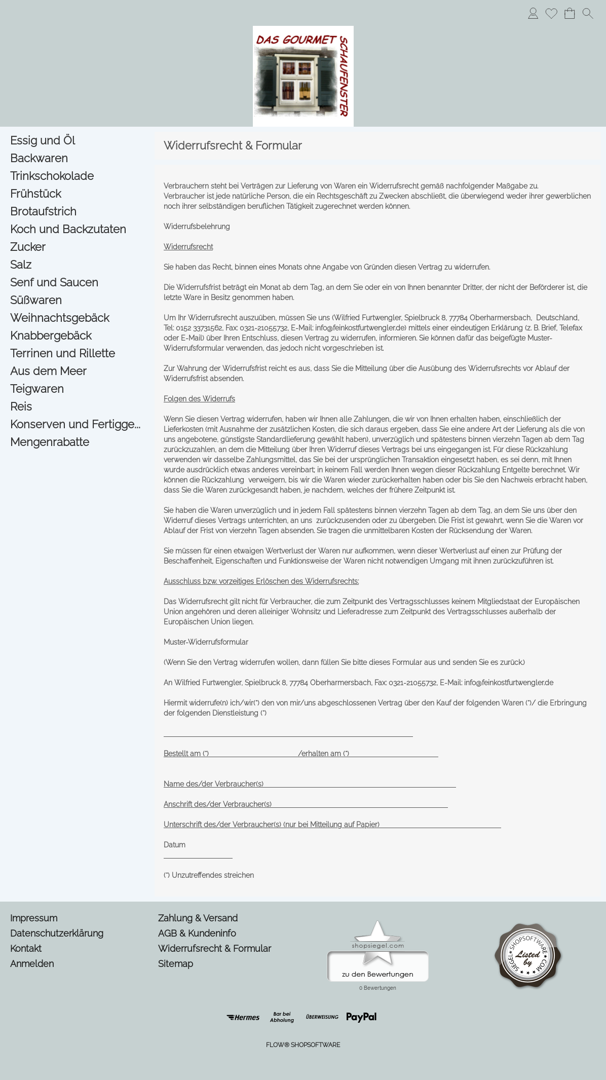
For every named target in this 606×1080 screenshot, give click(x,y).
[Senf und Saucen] (77, 282)
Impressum (33, 918)
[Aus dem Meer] (77, 371)
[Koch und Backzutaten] (77, 229)
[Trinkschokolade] (77, 176)
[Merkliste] (551, 13)
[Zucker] (77, 247)
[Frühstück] (77, 194)
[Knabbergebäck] (77, 336)
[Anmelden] (533, 13)
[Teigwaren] (77, 389)
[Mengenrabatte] (77, 442)
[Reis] (77, 407)
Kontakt (26, 948)
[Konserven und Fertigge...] (77, 424)
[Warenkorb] (569, 13)
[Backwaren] (77, 158)
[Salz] (77, 265)
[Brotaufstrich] (77, 211)
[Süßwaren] (77, 300)
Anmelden (32, 963)
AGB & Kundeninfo (197, 933)
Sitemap (175, 963)
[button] (587, 13)
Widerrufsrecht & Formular (214, 948)
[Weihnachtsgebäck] (77, 318)
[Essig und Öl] (77, 141)
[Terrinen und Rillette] (77, 353)
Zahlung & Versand (198, 918)
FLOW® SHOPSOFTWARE (303, 1045)
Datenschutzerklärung (56, 933)
